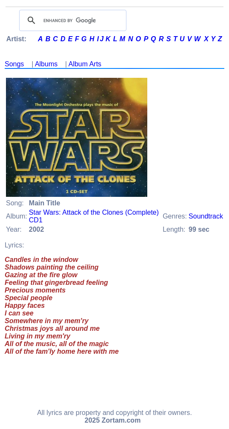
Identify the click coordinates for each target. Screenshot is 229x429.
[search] (71, 20)
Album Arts (85, 64)
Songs (14, 64)
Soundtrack (206, 216)
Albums (46, 64)
